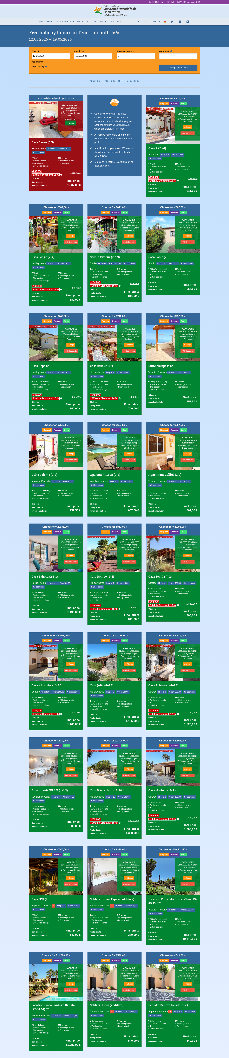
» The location (37, 163)
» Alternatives (70, 119)
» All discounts (188, 133)
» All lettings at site (66, 161)
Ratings (82, 21)
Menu (154, 21)
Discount (46, 21)
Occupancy (117, 21)
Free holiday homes (76, 32)
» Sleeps (70, 123)
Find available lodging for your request (56, 98)
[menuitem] (46, 21)
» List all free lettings (40, 166)
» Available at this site (41, 161)
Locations (64, 21)
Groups (98, 21)
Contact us (138, 21)
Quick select (112, 81)
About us (95, 81)
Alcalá (35, 158)
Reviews (62, 158)
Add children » (38, 62)
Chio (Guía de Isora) (157, 269)
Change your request (178, 67)
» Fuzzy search (64, 163)
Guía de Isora (38, 592)
